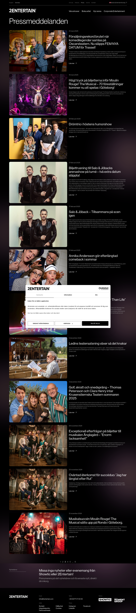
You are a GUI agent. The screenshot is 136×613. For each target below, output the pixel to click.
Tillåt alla (95, 323)
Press (82, 2)
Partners (100, 596)
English (11, 2)
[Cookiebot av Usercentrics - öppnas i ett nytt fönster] (100, 288)
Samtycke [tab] (39, 295)
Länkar (40, 603)
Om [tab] (96, 295)
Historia (77, 2)
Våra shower (74, 11)
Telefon (70, 596)
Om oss (71, 2)
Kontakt (93, 2)
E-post (40, 596)
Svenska (17, 2)
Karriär (88, 2)
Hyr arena (97, 11)
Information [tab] (68, 295)
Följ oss (70, 603)
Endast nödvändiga (41, 323)
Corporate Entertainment (114, 11)
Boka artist (86, 11)
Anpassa (68, 323)
